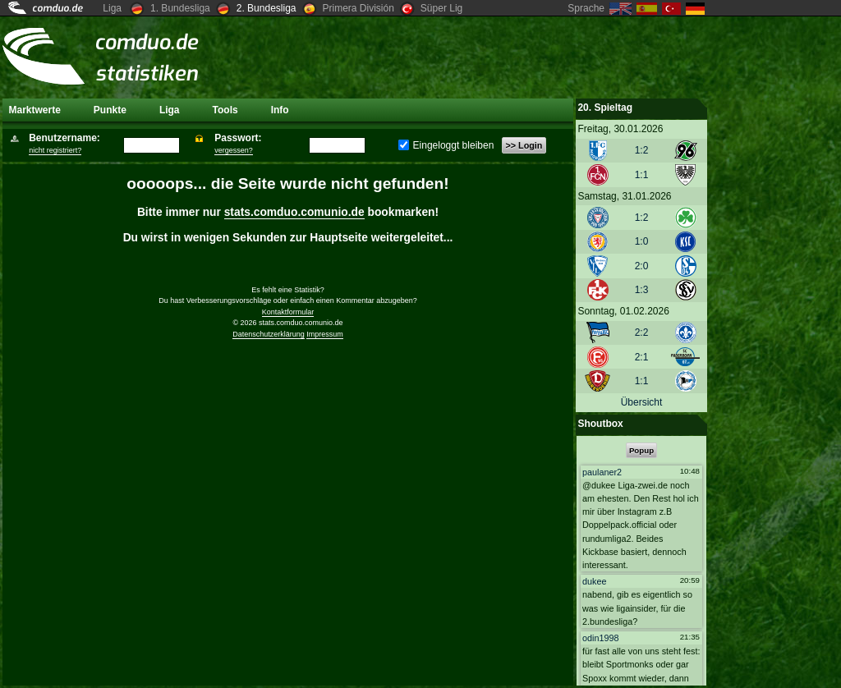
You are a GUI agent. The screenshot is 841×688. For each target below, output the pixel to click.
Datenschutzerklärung (268, 334)
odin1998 (600, 637)
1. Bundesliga (180, 8)
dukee (594, 581)
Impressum (324, 334)
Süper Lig (441, 8)
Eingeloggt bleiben (446, 145)
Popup (641, 450)
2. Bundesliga (266, 8)
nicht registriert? (55, 150)
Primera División (358, 8)
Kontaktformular (288, 312)
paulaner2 (602, 472)
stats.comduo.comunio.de (294, 212)
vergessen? (233, 150)
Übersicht (642, 402)
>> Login (523, 145)
